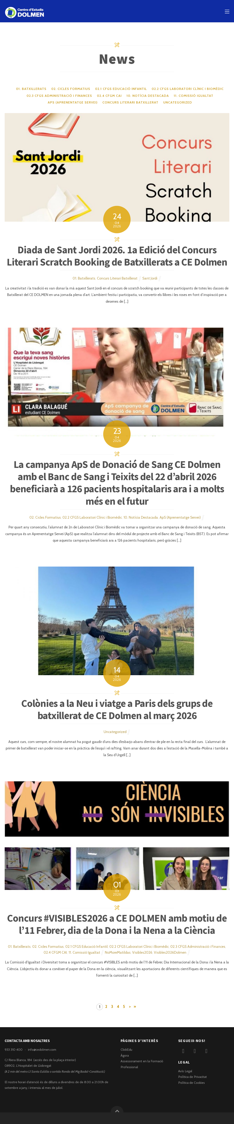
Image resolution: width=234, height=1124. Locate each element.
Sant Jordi (149, 278)
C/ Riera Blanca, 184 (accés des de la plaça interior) (40, 1060)
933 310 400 (14, 1050)
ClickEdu (126, 1050)
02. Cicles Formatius (70, 89)
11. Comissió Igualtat (193, 96)
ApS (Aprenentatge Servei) (73, 102)
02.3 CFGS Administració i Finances (59, 96)
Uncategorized (177, 102)
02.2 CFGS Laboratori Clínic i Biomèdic (188, 89)
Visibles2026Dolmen (170, 952)
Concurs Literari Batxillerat (130, 102)
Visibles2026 (142, 952)
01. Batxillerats (31, 89)
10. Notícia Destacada (148, 96)
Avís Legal (185, 1071)
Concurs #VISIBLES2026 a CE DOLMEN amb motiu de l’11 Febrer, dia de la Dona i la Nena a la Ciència (117, 924)
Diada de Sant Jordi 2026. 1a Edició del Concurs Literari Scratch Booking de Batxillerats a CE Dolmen (117, 255)
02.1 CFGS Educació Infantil (121, 89)
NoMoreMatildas (118, 952)
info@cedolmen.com (42, 1050)
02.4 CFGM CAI (109, 96)
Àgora (125, 1055)
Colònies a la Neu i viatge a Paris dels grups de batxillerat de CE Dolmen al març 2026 (117, 709)
